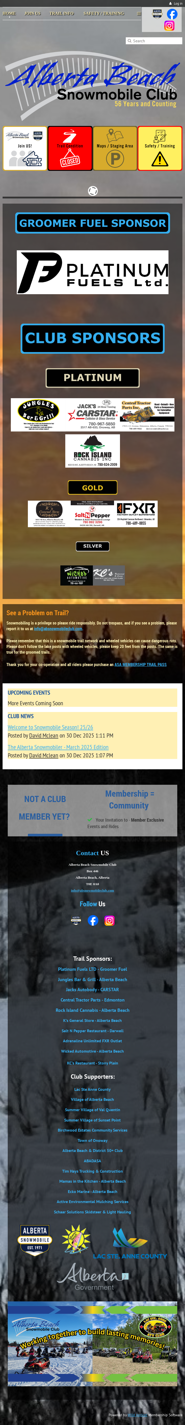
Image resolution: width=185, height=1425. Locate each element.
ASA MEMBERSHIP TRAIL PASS (141, 664)
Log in (178, 3)
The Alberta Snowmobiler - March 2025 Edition (58, 747)
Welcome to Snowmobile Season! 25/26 (50, 727)
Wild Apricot (137, 1415)
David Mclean (43, 735)
